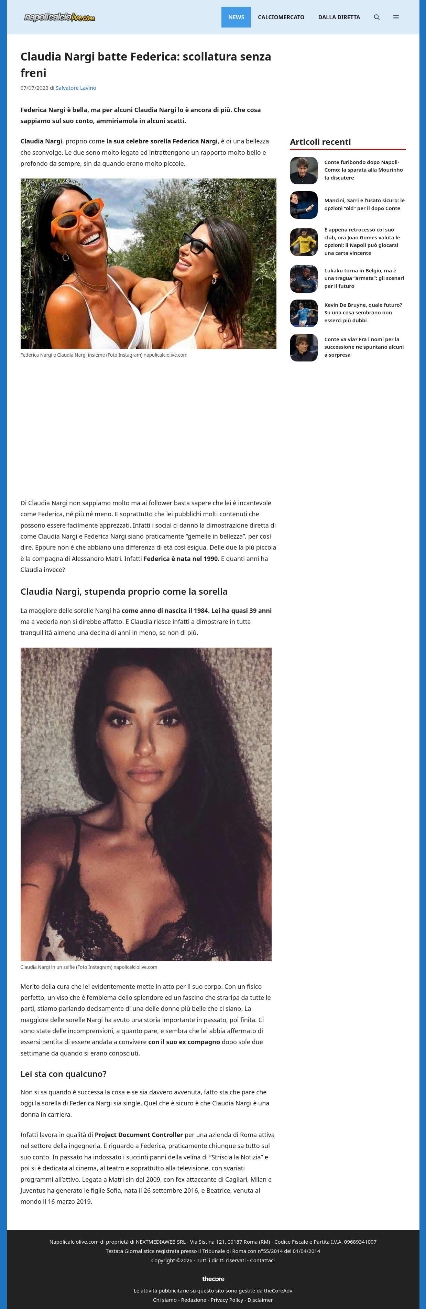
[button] (376, 17)
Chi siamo (165, 1299)
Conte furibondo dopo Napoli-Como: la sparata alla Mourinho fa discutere (364, 170)
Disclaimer (260, 1299)
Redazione (193, 1299)
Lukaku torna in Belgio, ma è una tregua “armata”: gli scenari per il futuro (364, 278)
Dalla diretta (339, 17)
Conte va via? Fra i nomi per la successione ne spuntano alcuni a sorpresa (364, 347)
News (236, 17)
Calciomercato (281, 17)
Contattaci (262, 1260)
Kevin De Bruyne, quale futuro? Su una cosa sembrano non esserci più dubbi (363, 312)
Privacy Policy (227, 1299)
